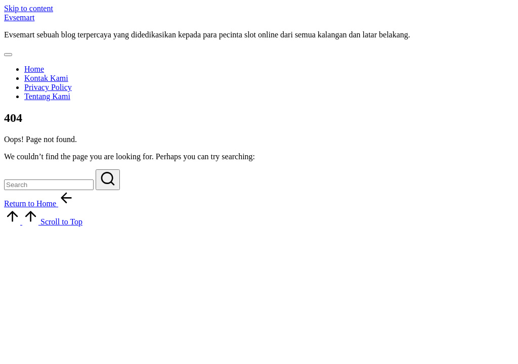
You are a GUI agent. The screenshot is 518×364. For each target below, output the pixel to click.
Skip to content (28, 8)
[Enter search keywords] (49, 184)
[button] (108, 179)
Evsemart (19, 17)
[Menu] (8, 54)
